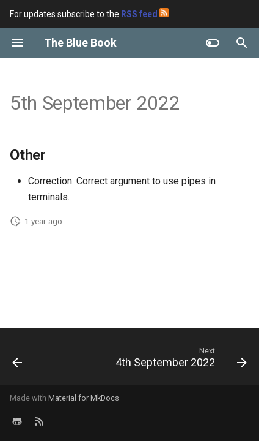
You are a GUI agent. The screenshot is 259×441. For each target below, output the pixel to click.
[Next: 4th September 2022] (180, 360)
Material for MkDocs (83, 397)
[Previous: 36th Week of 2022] (17, 360)
